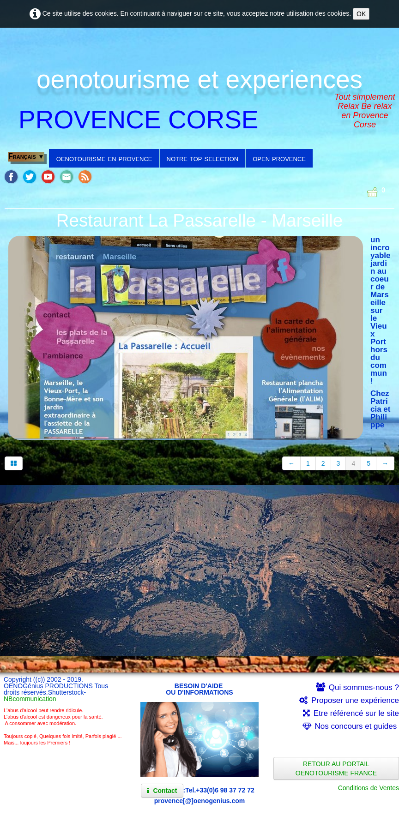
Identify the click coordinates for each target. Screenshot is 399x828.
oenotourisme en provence (104, 158)
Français (26, 156)
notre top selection (203, 158)
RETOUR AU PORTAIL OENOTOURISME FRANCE (336, 768)
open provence (279, 158)
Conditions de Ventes (368, 788)
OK (361, 14)
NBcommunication (30, 698)
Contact (162, 790)
